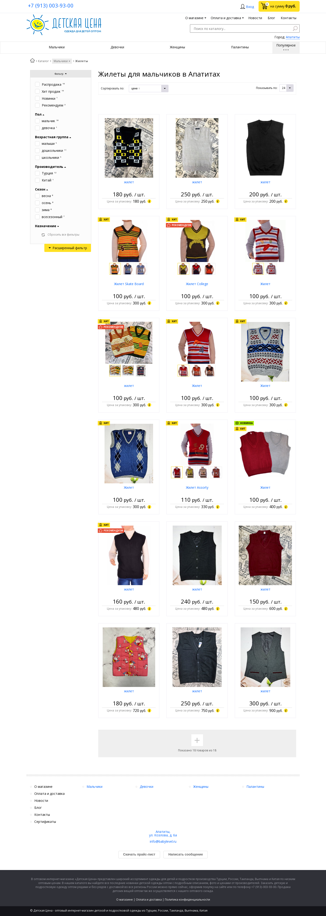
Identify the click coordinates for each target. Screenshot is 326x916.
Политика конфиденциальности (187, 900)
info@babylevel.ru (163, 841)
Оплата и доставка (149, 900)
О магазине (124, 900)
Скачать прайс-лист (139, 854)
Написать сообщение (185, 854)
